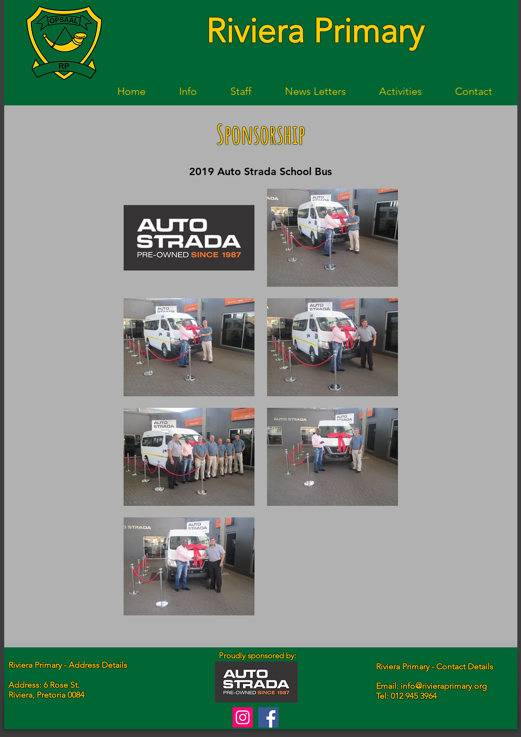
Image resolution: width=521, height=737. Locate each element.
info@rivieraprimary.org (444, 686)
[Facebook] (268, 717)
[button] (188, 91)
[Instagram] (242, 717)
